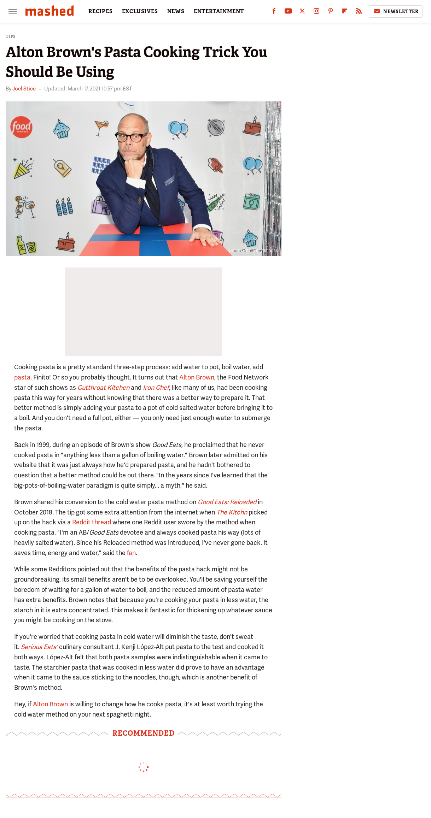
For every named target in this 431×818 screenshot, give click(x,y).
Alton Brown (196, 377)
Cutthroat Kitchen (103, 387)
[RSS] (359, 12)
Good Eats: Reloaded (227, 502)
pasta (22, 377)
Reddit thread (91, 522)
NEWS (176, 11)
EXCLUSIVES (140, 11)
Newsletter (396, 11)
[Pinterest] (330, 12)
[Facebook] (274, 12)
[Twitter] (302, 12)
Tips (11, 37)
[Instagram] (316, 12)
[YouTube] (288, 12)
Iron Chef (156, 387)
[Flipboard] (344, 12)
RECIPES (100, 11)
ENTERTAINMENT (219, 11)
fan (131, 553)
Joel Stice (24, 88)
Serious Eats (38, 647)
